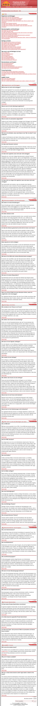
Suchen (17, 6)
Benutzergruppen (24, 6)
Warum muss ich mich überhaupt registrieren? (12, 18)
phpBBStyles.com (17, 704)
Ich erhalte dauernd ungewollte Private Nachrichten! (13, 72)
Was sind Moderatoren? (7, 64)
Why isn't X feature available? (8, 79)
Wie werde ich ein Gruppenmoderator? (10, 68)
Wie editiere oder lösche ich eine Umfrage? (11, 46)
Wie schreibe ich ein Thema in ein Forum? (11, 42)
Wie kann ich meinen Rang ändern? (10, 36)
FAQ (14, 6)
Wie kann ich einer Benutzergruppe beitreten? (12, 66)
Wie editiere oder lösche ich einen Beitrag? (11, 43)
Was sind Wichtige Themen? (8, 58)
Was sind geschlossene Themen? (9, 59)
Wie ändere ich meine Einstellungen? (10, 30)
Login (31, 6)
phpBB (18, 703)
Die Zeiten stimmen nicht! (7, 31)
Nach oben (4, 103)
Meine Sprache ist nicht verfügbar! (9, 33)
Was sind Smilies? (6, 55)
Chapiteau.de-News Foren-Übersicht (10, 10)
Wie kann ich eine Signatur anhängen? (10, 44)
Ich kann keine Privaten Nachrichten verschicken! (13, 71)
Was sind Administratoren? (8, 63)
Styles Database (25, 704)
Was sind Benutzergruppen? (8, 65)
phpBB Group (5, 651)
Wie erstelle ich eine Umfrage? (8, 45)
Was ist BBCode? (6, 52)
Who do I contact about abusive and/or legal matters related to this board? (18, 81)
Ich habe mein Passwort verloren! (9, 23)
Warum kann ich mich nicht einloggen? (10, 17)
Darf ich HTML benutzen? (7, 53)
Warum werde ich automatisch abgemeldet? (12, 19)
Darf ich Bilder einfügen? (7, 56)
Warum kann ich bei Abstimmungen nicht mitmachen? (14, 49)
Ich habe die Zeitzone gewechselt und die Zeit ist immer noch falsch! (17, 32)
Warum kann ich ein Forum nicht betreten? (11, 48)
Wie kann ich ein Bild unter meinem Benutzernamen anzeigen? (16, 35)
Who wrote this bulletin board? (8, 78)
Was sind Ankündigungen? (8, 57)
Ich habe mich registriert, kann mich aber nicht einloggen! (14, 24)
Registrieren (8, 6)
